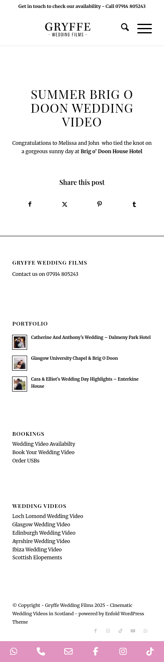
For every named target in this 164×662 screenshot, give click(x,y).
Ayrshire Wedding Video (41, 541)
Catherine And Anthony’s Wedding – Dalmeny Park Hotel (90, 337)
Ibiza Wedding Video (36, 549)
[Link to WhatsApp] (145, 630)
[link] (111, 151)
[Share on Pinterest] (99, 204)
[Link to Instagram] (108, 630)
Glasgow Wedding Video (41, 524)
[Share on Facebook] (29, 204)
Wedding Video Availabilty (43, 444)
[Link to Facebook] (95, 630)
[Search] (121, 28)
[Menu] (140, 28)
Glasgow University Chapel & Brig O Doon (74, 358)
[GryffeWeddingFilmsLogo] (68, 28)
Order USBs (25, 460)
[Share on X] (64, 204)
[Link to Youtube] (133, 630)
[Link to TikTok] (120, 630)
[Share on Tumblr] (134, 204)
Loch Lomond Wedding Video (47, 516)
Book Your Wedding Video (43, 452)
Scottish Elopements (37, 557)
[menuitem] (121, 28)
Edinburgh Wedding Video (43, 533)
